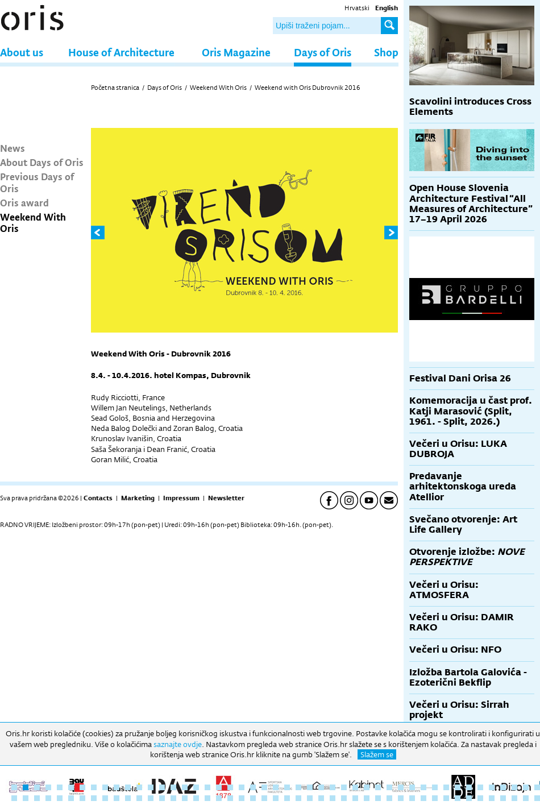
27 (310, 787)
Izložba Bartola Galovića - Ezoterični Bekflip (468, 677)
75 (321, 798)
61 (162, 798)
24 (276, 787)
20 (230, 787)
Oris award (24, 202)
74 (310, 798)
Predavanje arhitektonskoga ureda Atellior (462, 486)
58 (128, 798)
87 (457, 798)
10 (116, 787)
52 (60, 798)
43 (492, 787)
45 (514, 787)
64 (196, 798)
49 (25, 798)
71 (276, 798)
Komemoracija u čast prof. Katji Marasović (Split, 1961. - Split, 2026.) (470, 411)
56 (105, 798)
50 (37, 798)
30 (344, 787)
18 (207, 787)
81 (389, 798)
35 (401, 787)
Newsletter (226, 498)
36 (412, 787)
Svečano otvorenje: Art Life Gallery (463, 524)
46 (526, 787)
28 (321, 787)
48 (14, 798)
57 (116, 798)
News (12, 148)
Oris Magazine (236, 52)
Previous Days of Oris (37, 181)
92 (514, 798)
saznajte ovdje (177, 744)
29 (332, 787)
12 (139, 787)
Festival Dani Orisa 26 (460, 378)
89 (480, 798)
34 (389, 787)
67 (230, 798)
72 (287, 798)
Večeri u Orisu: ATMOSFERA (444, 590)
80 (378, 798)
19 (219, 787)
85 (435, 798)
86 (446, 798)
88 (469, 798)
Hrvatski (356, 8)
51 (48, 798)
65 (207, 798)
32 (366, 787)
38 (435, 787)
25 (287, 787)
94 (537, 798)
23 (264, 787)
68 (241, 798)
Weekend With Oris (33, 222)
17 (196, 787)
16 (185, 787)
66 (219, 798)
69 (253, 798)
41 (469, 787)
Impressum (181, 498)
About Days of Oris (42, 162)
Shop (386, 52)
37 (423, 787)
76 (332, 798)
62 (173, 798)
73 (298, 798)
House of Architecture (121, 52)
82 (401, 798)
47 (537, 787)
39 (446, 787)
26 (298, 787)
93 (526, 798)
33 (378, 787)
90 (492, 798)
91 (503, 798)
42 (480, 787)
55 (94, 798)
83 (412, 798)
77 (344, 798)
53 (71, 798)
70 (264, 798)
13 (150, 787)
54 (82, 798)
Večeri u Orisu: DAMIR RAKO (461, 622)
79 (366, 798)
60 (150, 798)
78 (355, 798)
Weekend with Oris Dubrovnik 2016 (307, 87)
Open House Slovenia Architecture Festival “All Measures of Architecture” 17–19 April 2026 (471, 203)
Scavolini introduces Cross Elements (470, 107)
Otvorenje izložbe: (467, 557)
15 (173, 787)
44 (503, 787)
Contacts (98, 498)
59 (139, 798)
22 (253, 787)
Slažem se (376, 754)
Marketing (138, 498)
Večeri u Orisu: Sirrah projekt (459, 710)
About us (21, 52)
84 (423, 798)
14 (162, 787)
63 (185, 798)
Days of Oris (322, 52)
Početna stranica (115, 87)
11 (128, 787)
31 (355, 787)
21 (241, 787)
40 (457, 787)
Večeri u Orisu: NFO (455, 649)
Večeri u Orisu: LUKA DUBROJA (458, 449)
